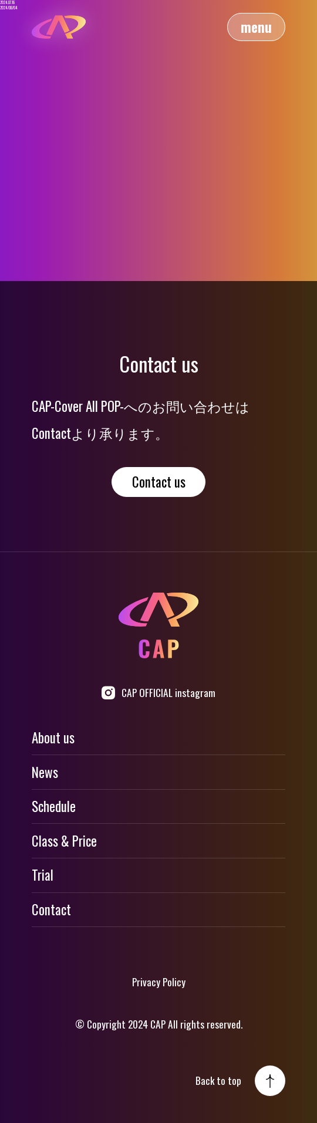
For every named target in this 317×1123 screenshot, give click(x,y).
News (45, 772)
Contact (51, 909)
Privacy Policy (159, 981)
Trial (42, 875)
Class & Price (64, 841)
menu (256, 27)
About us (53, 737)
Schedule (54, 806)
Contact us (159, 482)
